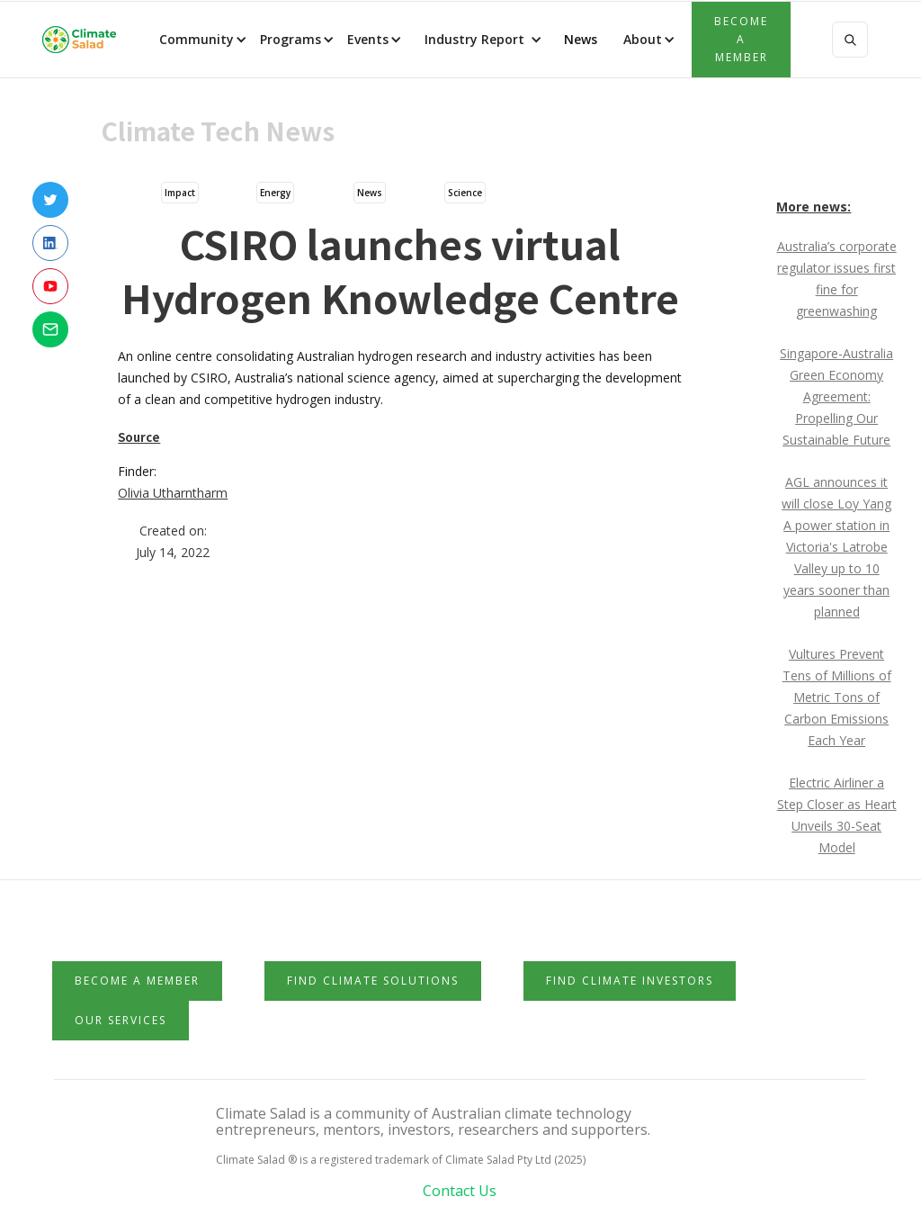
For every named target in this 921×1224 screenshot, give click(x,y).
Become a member (741, 39)
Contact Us (459, 1191)
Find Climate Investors (629, 980)
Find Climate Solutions (373, 980)
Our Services (120, 1020)
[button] (201, 39)
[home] (79, 39)
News (578, 39)
